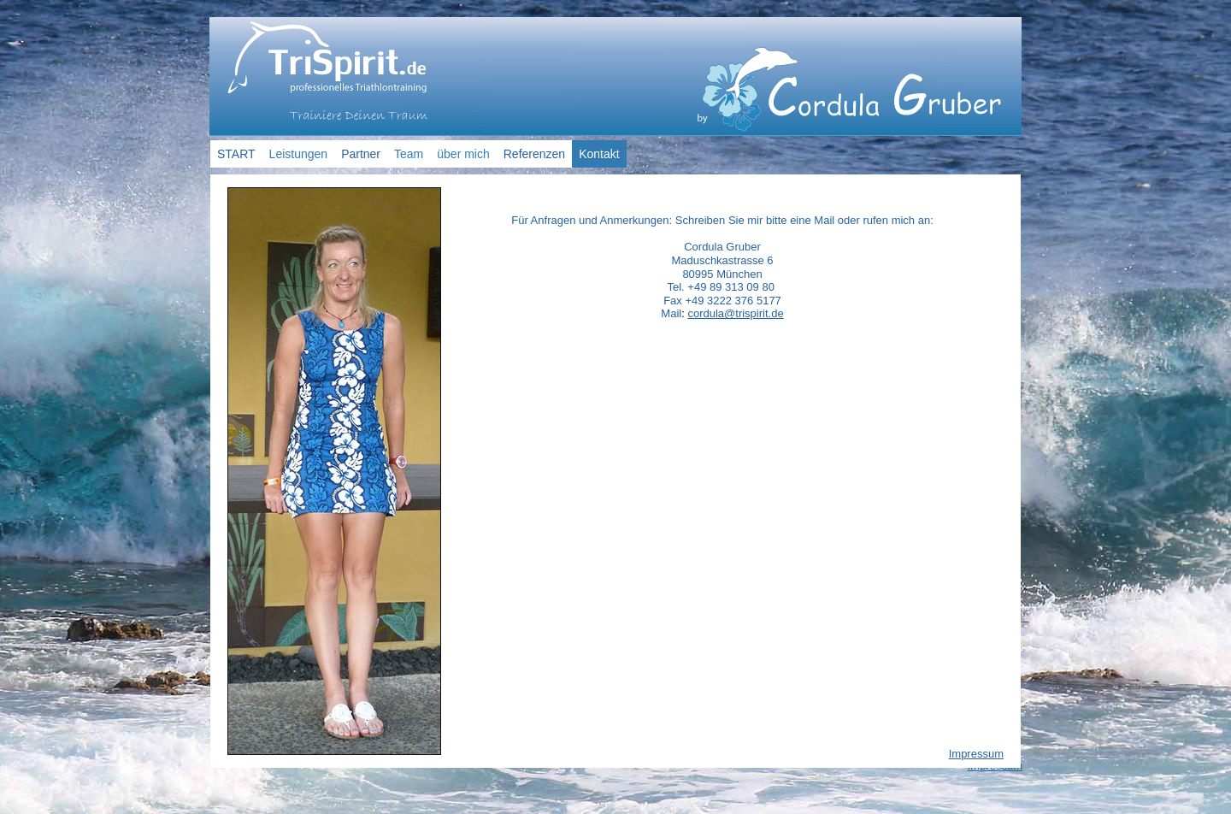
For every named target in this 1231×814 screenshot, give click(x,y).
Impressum (976, 753)
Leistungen (298, 154)
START (236, 154)
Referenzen (534, 154)
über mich (463, 154)
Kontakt (599, 154)
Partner (360, 154)
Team (408, 154)
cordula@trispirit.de (735, 313)
